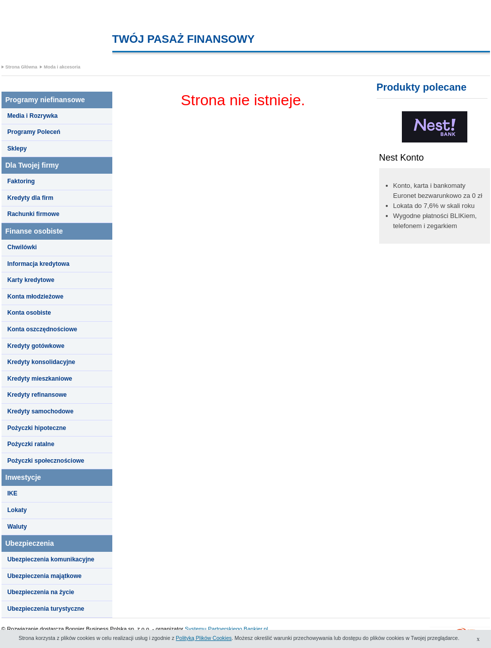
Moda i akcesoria (62, 66)
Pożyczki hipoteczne (37, 427)
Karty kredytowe (31, 279)
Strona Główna (22, 66)
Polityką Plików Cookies (204, 638)
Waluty (17, 526)
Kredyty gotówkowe (36, 345)
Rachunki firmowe (33, 214)
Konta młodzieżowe (35, 296)
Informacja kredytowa (38, 263)
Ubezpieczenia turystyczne (46, 608)
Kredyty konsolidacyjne (42, 362)
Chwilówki (22, 247)
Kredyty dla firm (30, 197)
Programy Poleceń (34, 131)
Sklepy (17, 148)
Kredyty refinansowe (37, 394)
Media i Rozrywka (33, 115)
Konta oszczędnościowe (43, 329)
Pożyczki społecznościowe (46, 460)
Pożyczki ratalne (31, 444)
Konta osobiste (29, 312)
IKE (13, 493)
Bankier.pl (256, 629)
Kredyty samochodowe (41, 411)
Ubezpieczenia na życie (41, 592)
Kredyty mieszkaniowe (40, 378)
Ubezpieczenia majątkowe (45, 576)
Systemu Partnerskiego (213, 629)
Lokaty (17, 510)
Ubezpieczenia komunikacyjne (51, 559)
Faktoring (21, 181)
